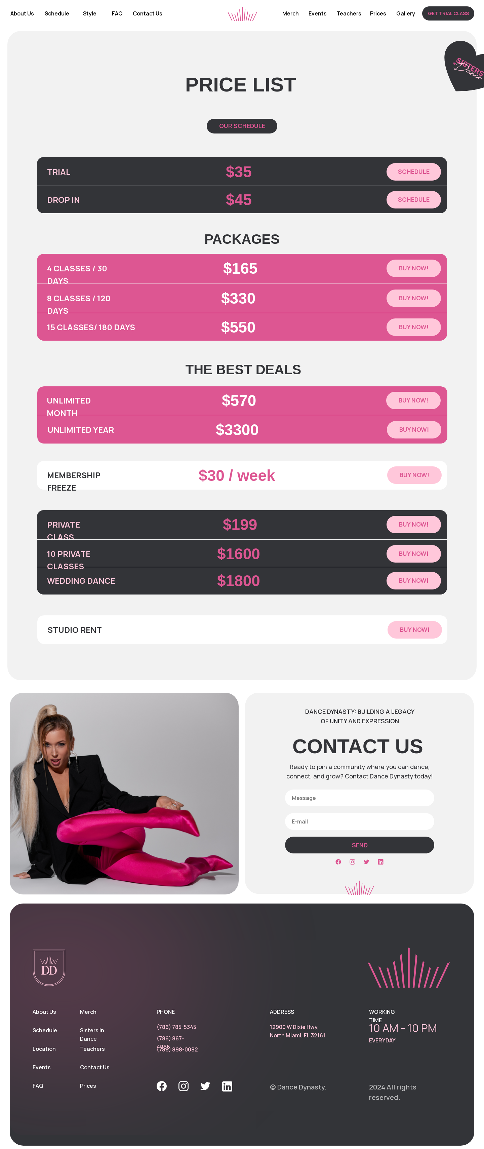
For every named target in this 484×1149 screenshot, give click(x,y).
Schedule (57, 13)
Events (318, 13)
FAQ (117, 13)
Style (89, 13)
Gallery (405, 13)
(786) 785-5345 (176, 1027)
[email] (359, 821)
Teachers (348, 13)
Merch (290, 13)
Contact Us (147, 13)
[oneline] (359, 798)
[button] (448, 13)
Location (44, 1048)
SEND (360, 845)
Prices (378, 13)
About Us (22, 13)
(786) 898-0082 (177, 1049)
